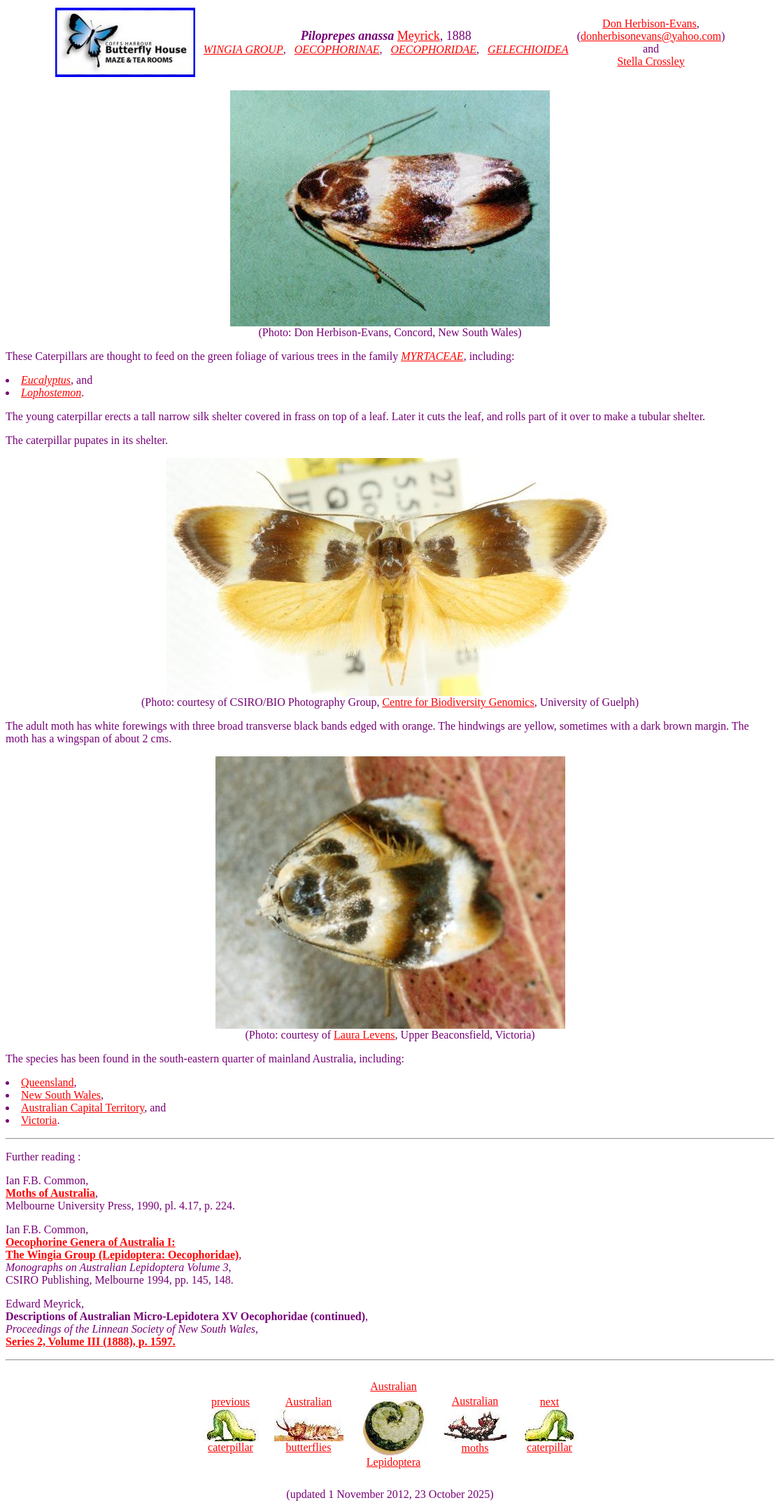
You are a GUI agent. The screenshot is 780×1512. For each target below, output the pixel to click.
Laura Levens (364, 1035)
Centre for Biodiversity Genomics (458, 702)
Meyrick (418, 36)
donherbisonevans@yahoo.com (651, 36)
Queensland (47, 1082)
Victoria (39, 1120)
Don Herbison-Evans (649, 23)
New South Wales (61, 1095)
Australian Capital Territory (82, 1108)
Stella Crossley (650, 61)
